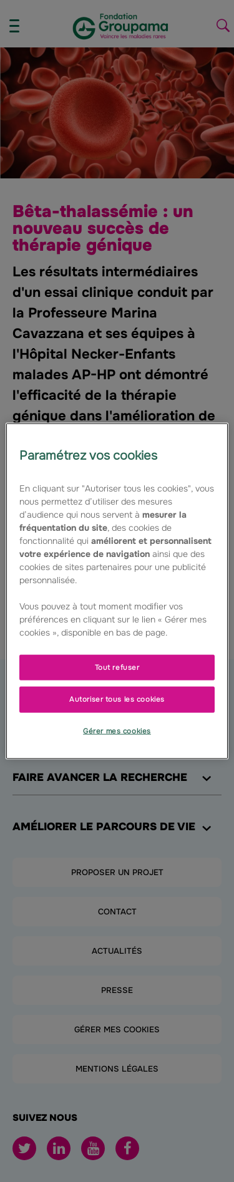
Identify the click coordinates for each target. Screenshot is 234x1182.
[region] (117, 591)
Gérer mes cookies (117, 731)
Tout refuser (117, 666)
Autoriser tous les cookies (117, 699)
